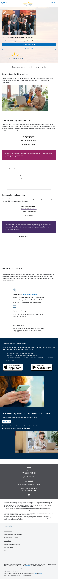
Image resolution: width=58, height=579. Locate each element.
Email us (30, 481)
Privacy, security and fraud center (12, 544)
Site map (6, 551)
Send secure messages (29, 212)
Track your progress (29, 137)
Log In (53, 3)
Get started (6, 422)
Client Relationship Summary (11, 537)
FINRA (35, 573)
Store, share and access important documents (28, 207)
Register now (26, 428)
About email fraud (8, 547)
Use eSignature (28, 215)
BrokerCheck (27, 565)
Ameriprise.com (8, 531)
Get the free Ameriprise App (30, 559)
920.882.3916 (30, 477)
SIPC (40, 573)
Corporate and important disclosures (13, 534)
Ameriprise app (14, 347)
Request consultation (29, 44)
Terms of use (7, 541)
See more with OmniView (28, 140)
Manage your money (28, 144)
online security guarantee (30, 294)
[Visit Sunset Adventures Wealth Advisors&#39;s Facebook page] (29, 494)
